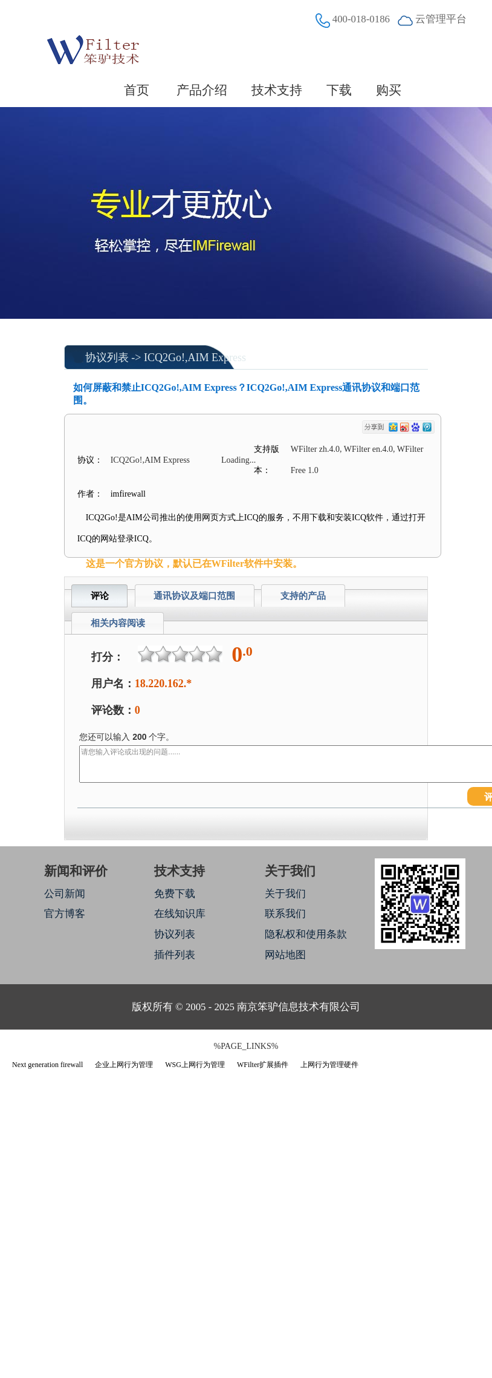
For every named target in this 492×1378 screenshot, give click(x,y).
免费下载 (174, 894)
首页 (136, 90)
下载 (339, 90)
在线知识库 (180, 913)
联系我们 (285, 913)
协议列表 (107, 357)
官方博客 (64, 913)
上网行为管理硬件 (329, 1064)
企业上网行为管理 (124, 1064)
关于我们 (285, 894)
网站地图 (285, 955)
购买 (388, 90)
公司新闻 (64, 894)
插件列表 (174, 955)
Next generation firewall (47, 1064)
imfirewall (128, 493)
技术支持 (276, 90)
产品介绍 (201, 90)
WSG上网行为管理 (195, 1064)
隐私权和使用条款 (306, 934)
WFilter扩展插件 (262, 1064)
